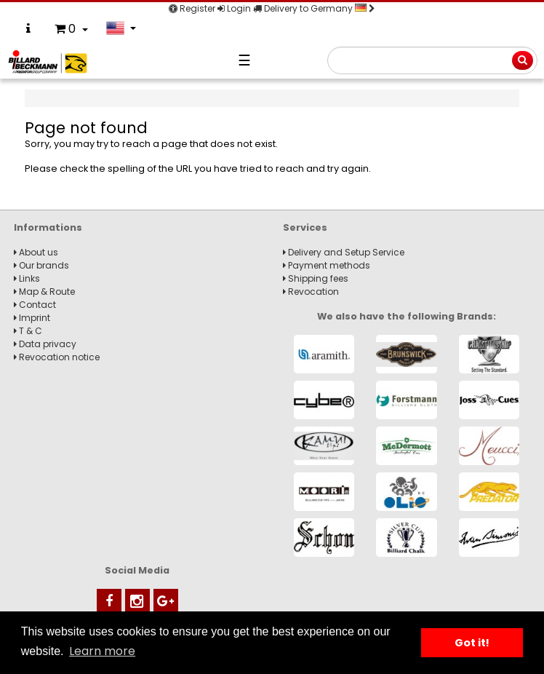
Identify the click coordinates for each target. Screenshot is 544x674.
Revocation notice (57, 357)
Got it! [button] (472, 642)
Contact (35, 304)
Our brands (41, 265)
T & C (28, 331)
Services (305, 227)
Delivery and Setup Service (343, 252)
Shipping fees (315, 278)
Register (192, 8)
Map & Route (44, 291)
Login (234, 8)
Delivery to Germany (314, 8)
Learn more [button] (102, 651)
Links (27, 278)
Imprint (32, 318)
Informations (48, 227)
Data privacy (45, 344)
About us (36, 252)
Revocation (311, 291)
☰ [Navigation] (244, 60)
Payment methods (326, 265)
